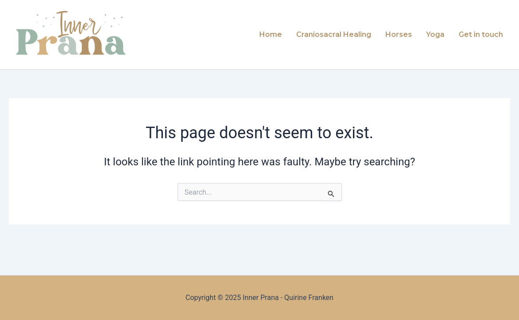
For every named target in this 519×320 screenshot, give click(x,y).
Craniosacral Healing (333, 34)
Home (270, 34)
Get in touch (481, 34)
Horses (398, 34)
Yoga (435, 34)
